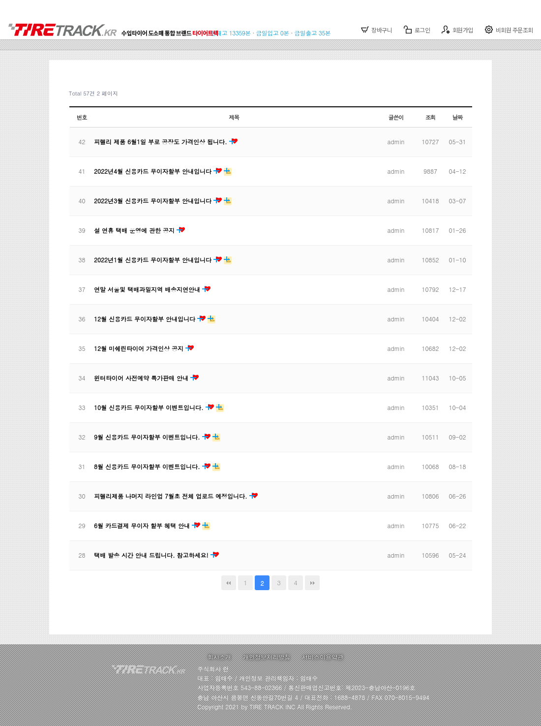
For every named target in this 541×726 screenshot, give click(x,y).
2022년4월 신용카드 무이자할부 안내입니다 (153, 171)
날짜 (457, 117)
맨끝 (312, 582)
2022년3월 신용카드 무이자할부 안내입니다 (153, 200)
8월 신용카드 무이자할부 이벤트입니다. (148, 466)
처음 (228, 582)
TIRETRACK (116, 24)
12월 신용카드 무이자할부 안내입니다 (145, 319)
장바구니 (376, 30)
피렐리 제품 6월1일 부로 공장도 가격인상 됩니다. (161, 141)
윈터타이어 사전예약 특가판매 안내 (142, 378)
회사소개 (219, 657)
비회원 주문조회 (509, 30)
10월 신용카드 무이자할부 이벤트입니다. (150, 407)
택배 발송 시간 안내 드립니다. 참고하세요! (152, 555)
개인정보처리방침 (266, 657)
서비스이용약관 (322, 657)
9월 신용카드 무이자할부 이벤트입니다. (148, 437)
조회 (430, 117)
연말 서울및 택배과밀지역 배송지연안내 (148, 289)
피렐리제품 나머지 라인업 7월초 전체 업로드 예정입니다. (171, 496)
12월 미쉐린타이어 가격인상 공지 (139, 348)
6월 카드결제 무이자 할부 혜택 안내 (143, 525)
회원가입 (457, 30)
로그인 (417, 30)
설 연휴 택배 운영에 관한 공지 (135, 230)
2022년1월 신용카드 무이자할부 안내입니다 (153, 259)
